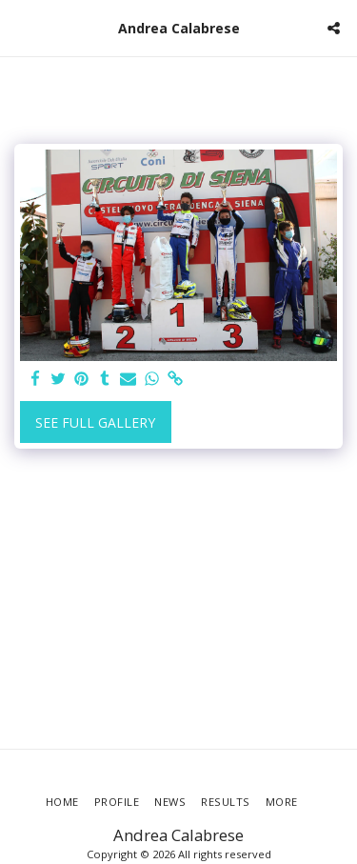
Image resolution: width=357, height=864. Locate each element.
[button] (21, 27)
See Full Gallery (95, 422)
